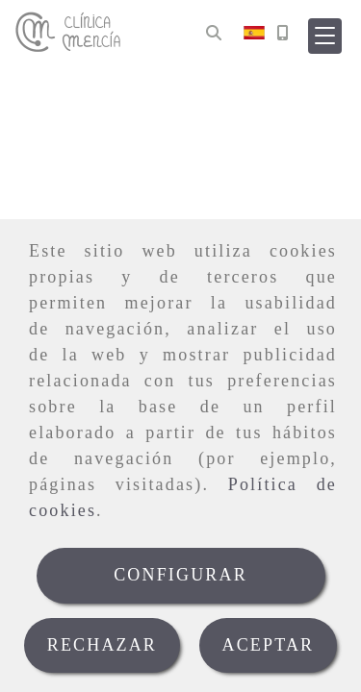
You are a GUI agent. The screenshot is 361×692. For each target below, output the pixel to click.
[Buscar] (214, 33)
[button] (325, 36)
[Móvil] (282, 33)
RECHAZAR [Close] (102, 645)
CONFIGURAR (180, 574)
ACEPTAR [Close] (268, 645)
